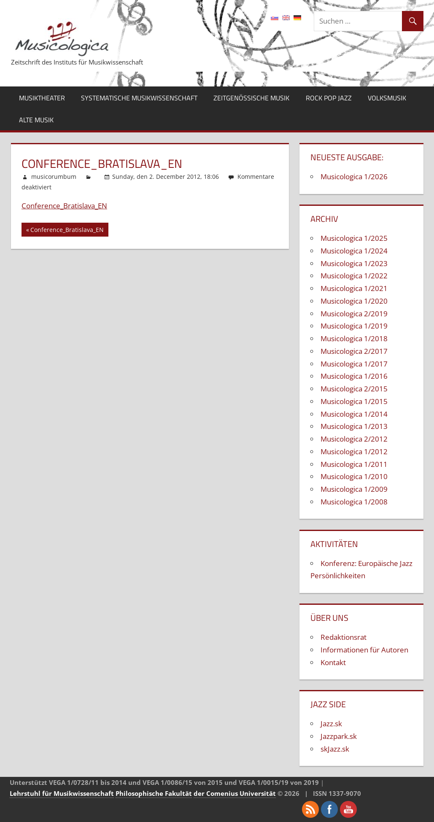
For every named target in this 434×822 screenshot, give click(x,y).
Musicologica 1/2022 (354, 275)
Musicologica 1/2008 (354, 502)
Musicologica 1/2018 (354, 338)
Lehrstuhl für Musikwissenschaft (62, 793)
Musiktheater (42, 98)
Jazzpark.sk (339, 736)
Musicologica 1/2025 (354, 238)
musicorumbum (53, 176)
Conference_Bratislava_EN (64, 205)
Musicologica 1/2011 (354, 464)
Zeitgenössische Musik (251, 98)
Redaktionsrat (344, 637)
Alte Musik (36, 120)
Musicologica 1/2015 (354, 401)
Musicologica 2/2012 (354, 439)
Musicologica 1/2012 (354, 451)
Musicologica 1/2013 (354, 426)
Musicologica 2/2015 (354, 388)
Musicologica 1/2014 (354, 414)
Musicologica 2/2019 (354, 313)
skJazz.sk (335, 749)
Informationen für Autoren (364, 650)
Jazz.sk (331, 723)
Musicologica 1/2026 (354, 176)
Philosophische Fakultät (154, 793)
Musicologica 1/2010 (354, 476)
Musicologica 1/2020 (354, 301)
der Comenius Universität (235, 793)
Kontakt (333, 662)
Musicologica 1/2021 (354, 288)
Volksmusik (387, 98)
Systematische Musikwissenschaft (139, 98)
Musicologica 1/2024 (354, 251)
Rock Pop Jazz (329, 98)
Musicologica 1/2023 (354, 263)
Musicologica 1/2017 (354, 364)
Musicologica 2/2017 (354, 351)
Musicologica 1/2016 (354, 376)
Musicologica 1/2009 (354, 489)
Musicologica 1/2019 (354, 326)
